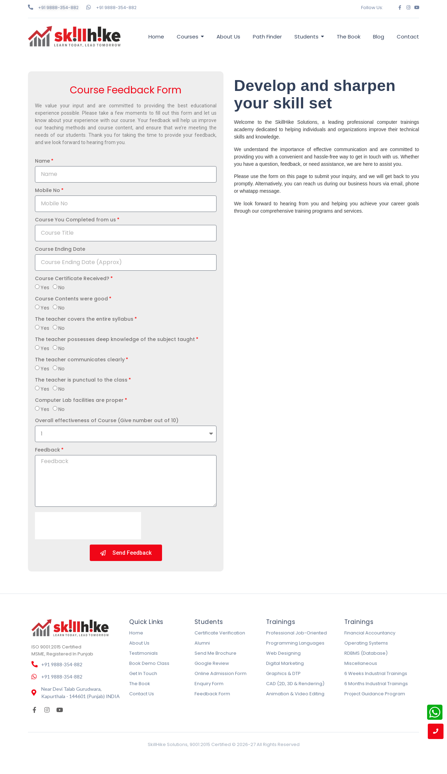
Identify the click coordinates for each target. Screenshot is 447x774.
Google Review (212, 663)
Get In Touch (143, 673)
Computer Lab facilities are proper (79, 401)
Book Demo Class (149, 663)
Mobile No (47, 191)
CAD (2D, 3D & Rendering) (295, 683)
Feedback (47, 450)
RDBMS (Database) (366, 653)
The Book (139, 683)
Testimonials (143, 653)
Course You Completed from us (75, 220)
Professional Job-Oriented (296, 633)
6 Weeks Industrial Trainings (375, 673)
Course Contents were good (71, 299)
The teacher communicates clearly (80, 360)
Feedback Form (212, 693)
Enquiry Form (209, 683)
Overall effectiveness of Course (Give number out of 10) (106, 421)
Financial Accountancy (369, 633)
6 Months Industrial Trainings (376, 683)
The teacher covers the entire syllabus (84, 319)
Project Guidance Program (374, 693)
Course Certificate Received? (72, 279)
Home (136, 633)
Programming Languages (295, 643)
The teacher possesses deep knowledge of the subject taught (115, 340)
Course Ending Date (60, 250)
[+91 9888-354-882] (30, 7)
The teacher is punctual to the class (81, 380)
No (61, 287)
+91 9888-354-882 (58, 7)
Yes (45, 287)
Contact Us (141, 693)
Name (42, 161)
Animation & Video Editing (295, 693)
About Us (139, 643)
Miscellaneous (360, 663)
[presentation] (88, 525)
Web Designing (283, 653)
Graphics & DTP (283, 673)
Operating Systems (366, 643)
